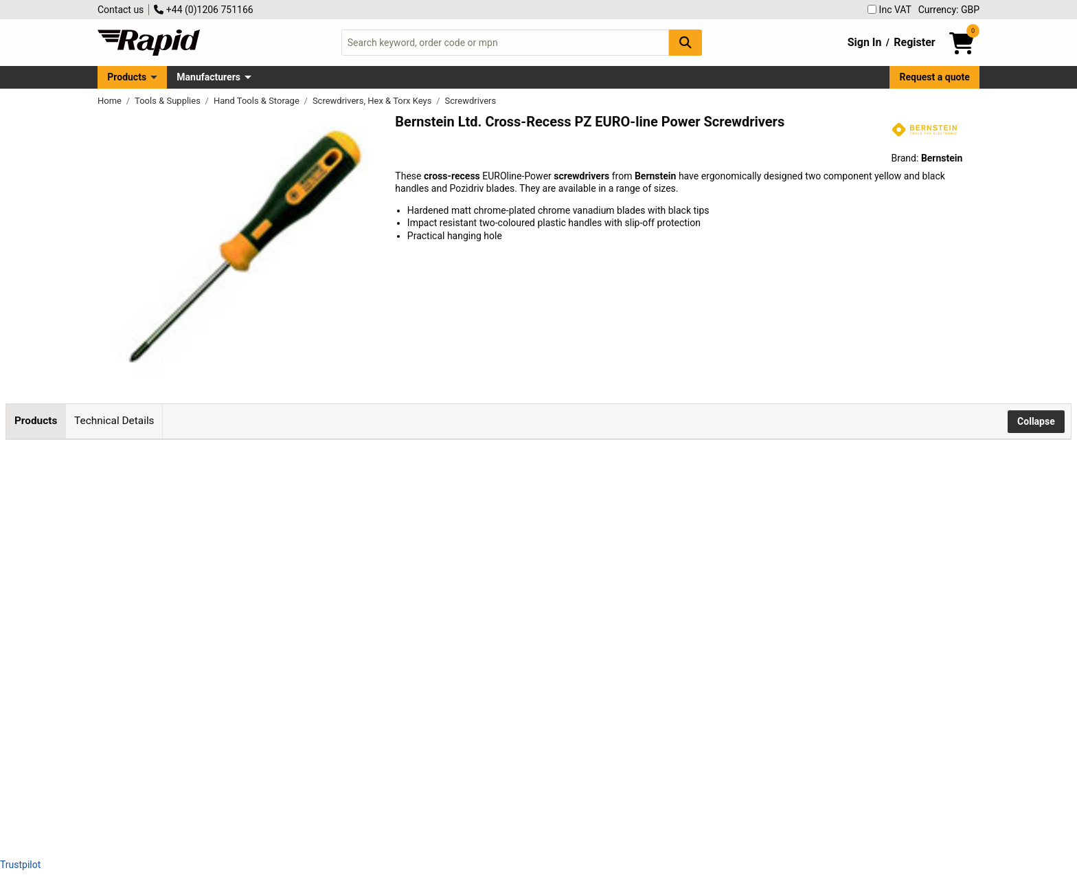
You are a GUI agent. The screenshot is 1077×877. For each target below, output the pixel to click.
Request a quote (935, 76)
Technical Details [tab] (114, 420)
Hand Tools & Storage (258, 101)
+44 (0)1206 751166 (203, 9)
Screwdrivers (471, 101)
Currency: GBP (948, 9)
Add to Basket (522, 509)
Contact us (121, 9)
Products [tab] (35, 420)
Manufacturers (208, 76)
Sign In (865, 42)
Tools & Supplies (169, 101)
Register (914, 42)
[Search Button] (685, 42)
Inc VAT (889, 9)
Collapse (1036, 421)
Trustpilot (20, 864)
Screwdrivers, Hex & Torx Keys (373, 101)
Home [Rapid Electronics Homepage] (111, 101)
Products (126, 76)
